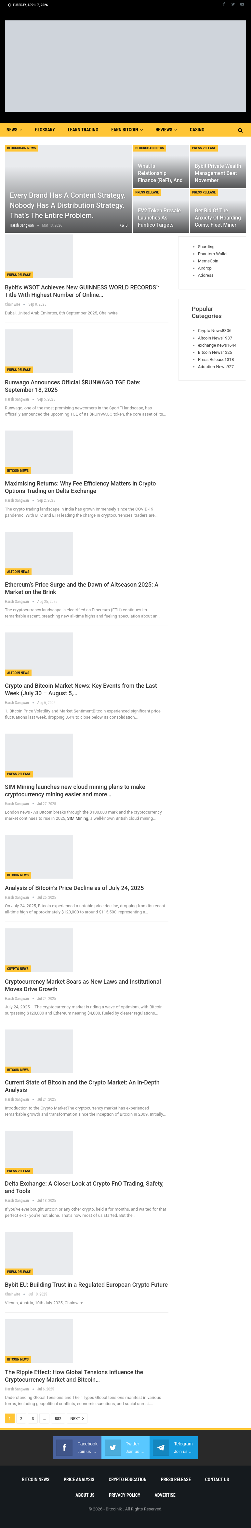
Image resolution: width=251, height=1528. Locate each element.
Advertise (164, 1495)
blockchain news (21, 148)
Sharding (206, 246)
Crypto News (18, 969)
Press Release (204, 148)
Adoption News (216, 366)
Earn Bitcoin (124, 129)
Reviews (164, 129)
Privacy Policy (124, 1495)
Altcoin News (18, 572)
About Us (85, 1495)
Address (206, 275)
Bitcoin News (18, 471)
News (12, 129)
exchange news (217, 345)
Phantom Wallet (213, 253)
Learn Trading (83, 129)
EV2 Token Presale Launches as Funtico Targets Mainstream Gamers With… (159, 225)
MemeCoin (208, 261)
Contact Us (217, 1479)
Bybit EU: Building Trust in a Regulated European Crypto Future (86, 1284)
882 (58, 1418)
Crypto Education (128, 1479)
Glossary (45, 129)
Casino (197, 129)
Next (77, 1418)
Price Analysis (79, 1479)
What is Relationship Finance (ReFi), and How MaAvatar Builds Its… (160, 180)
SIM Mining (77, 818)
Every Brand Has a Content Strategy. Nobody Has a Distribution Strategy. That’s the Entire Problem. (68, 205)
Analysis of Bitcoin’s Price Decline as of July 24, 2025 (74, 887)
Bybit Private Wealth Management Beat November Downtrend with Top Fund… (218, 180)
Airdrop (205, 268)
